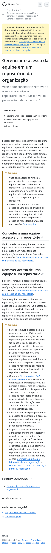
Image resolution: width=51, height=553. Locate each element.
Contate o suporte (11, 516)
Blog (43, 543)
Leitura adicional (17, 479)
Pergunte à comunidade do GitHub (19, 512)
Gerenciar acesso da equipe (19, 18)
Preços (13, 543)
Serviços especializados (28, 543)
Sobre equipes (30, 224)
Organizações (13, 10)
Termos (25, 540)
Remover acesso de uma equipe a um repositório (23, 271)
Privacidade (36, 540)
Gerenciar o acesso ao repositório (21, 13)
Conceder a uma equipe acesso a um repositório (22, 235)
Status (5, 543)
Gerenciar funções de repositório (21, 16)
